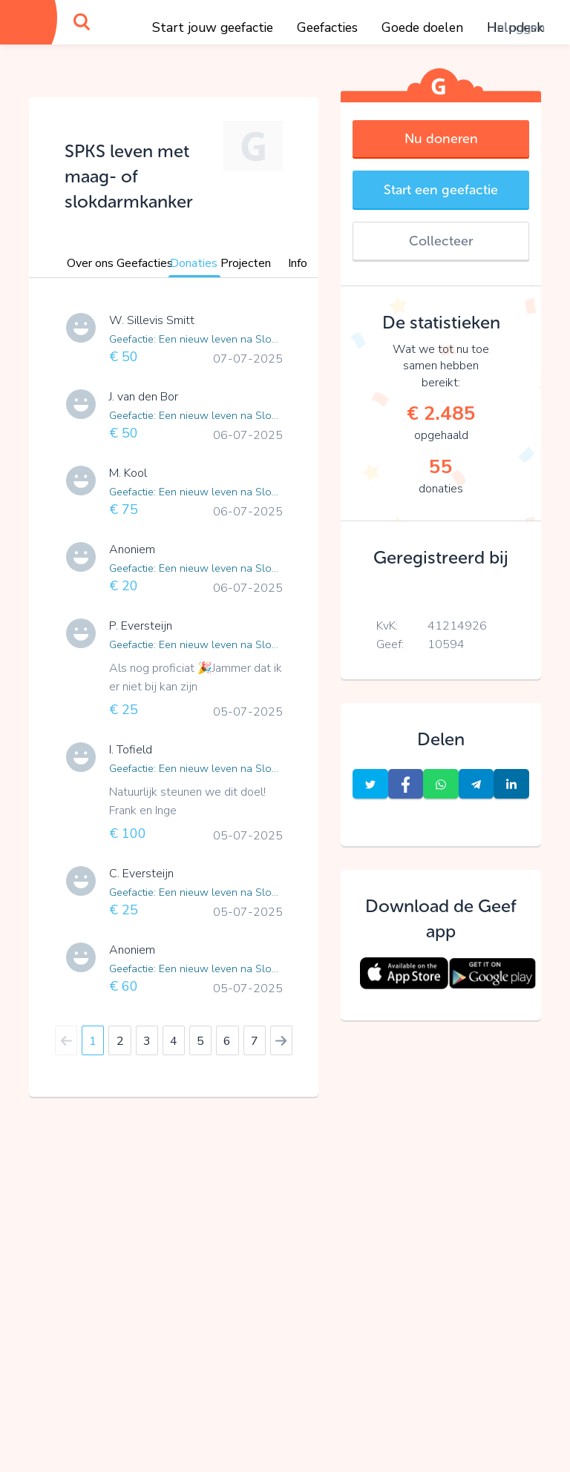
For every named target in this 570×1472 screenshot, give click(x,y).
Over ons (90, 263)
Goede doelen (422, 27)
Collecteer (441, 241)
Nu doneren (441, 139)
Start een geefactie (441, 190)
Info (297, 263)
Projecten (245, 263)
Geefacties (327, 27)
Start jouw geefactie (212, 27)
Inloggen (519, 27)
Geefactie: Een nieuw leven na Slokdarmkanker (196, 338)
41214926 (457, 626)
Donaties (193, 263)
